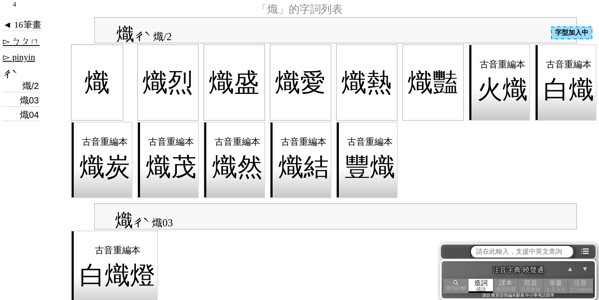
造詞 (481, 285)
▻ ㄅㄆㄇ (21, 41)
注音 (580, 285)
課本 (505, 285)
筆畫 (555, 285)
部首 (530, 285)
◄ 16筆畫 (22, 25)
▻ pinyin (19, 57)
